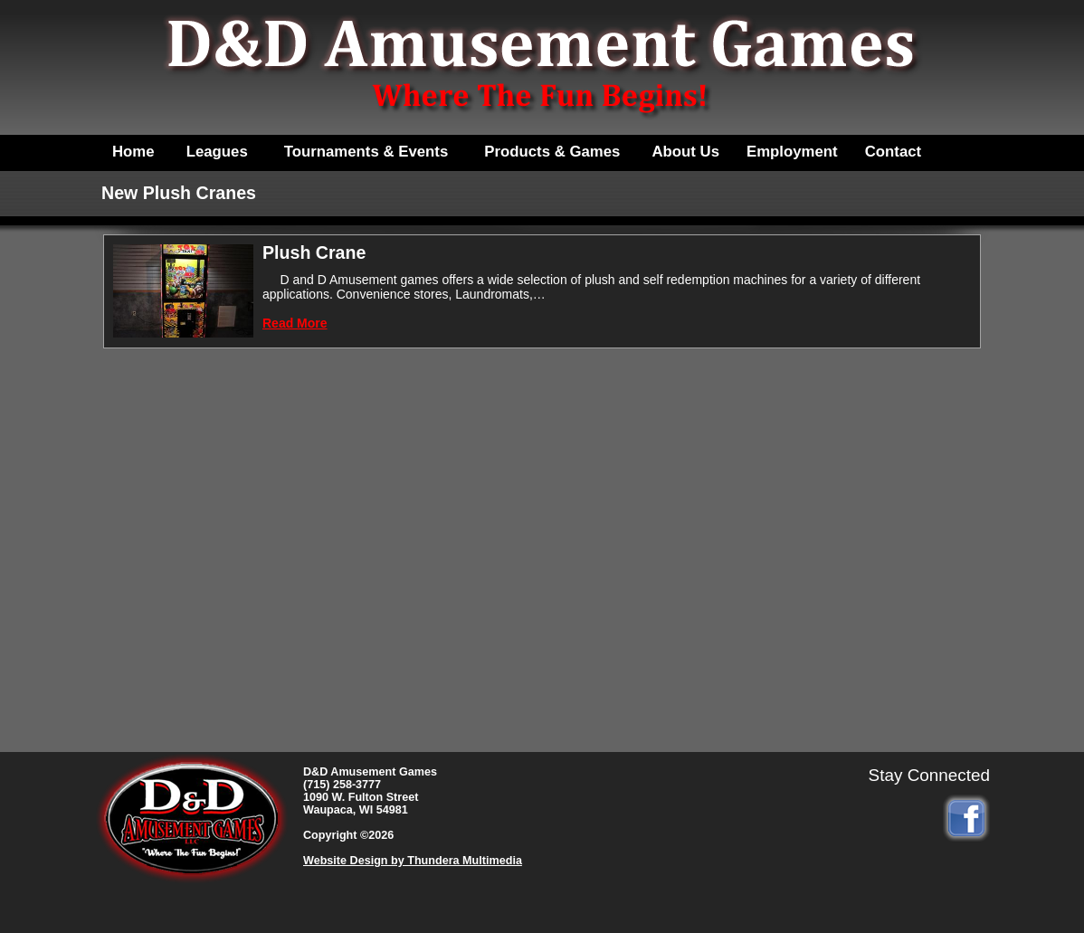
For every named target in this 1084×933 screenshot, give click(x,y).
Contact (893, 151)
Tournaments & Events (366, 151)
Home (133, 151)
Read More (295, 323)
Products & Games (552, 151)
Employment (792, 151)
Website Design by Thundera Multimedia (412, 860)
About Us (685, 151)
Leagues (217, 151)
